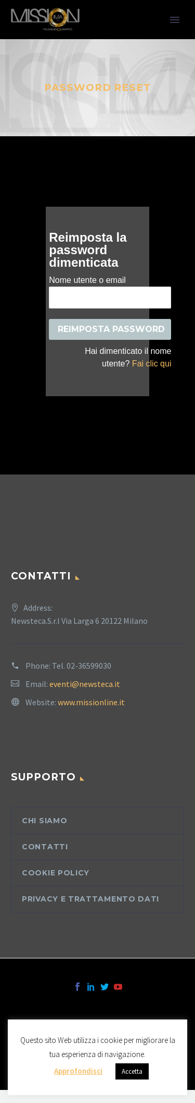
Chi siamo (44, 820)
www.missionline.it (91, 702)
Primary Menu (174, 20)
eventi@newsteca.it (84, 684)
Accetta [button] (132, 1071)
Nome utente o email (87, 280)
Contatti (45, 846)
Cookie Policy (55, 872)
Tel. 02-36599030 (81, 665)
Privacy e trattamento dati (90, 899)
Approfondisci (78, 1071)
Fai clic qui (152, 363)
